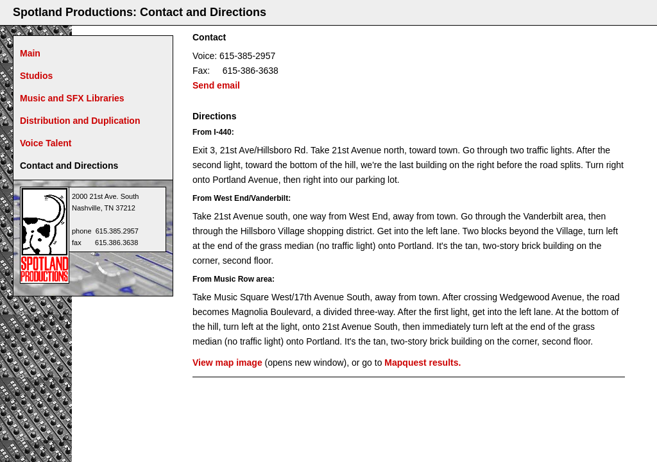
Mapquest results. (422, 362)
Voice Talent (45, 143)
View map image (227, 362)
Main (30, 53)
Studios (36, 76)
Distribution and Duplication (80, 121)
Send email (216, 85)
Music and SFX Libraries (72, 98)
